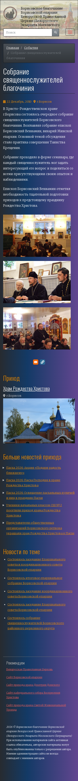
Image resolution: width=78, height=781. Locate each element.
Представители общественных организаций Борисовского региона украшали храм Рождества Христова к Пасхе (40, 528)
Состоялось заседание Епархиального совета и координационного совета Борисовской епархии (36, 565)
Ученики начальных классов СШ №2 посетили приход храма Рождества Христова (34, 510)
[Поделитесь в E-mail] (35, 362)
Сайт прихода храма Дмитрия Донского (33, 684)
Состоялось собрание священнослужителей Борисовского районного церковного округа (35, 623)
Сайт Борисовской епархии (24, 677)
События (31, 48)
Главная (12, 48)
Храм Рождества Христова (26, 388)
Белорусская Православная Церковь (29, 669)
